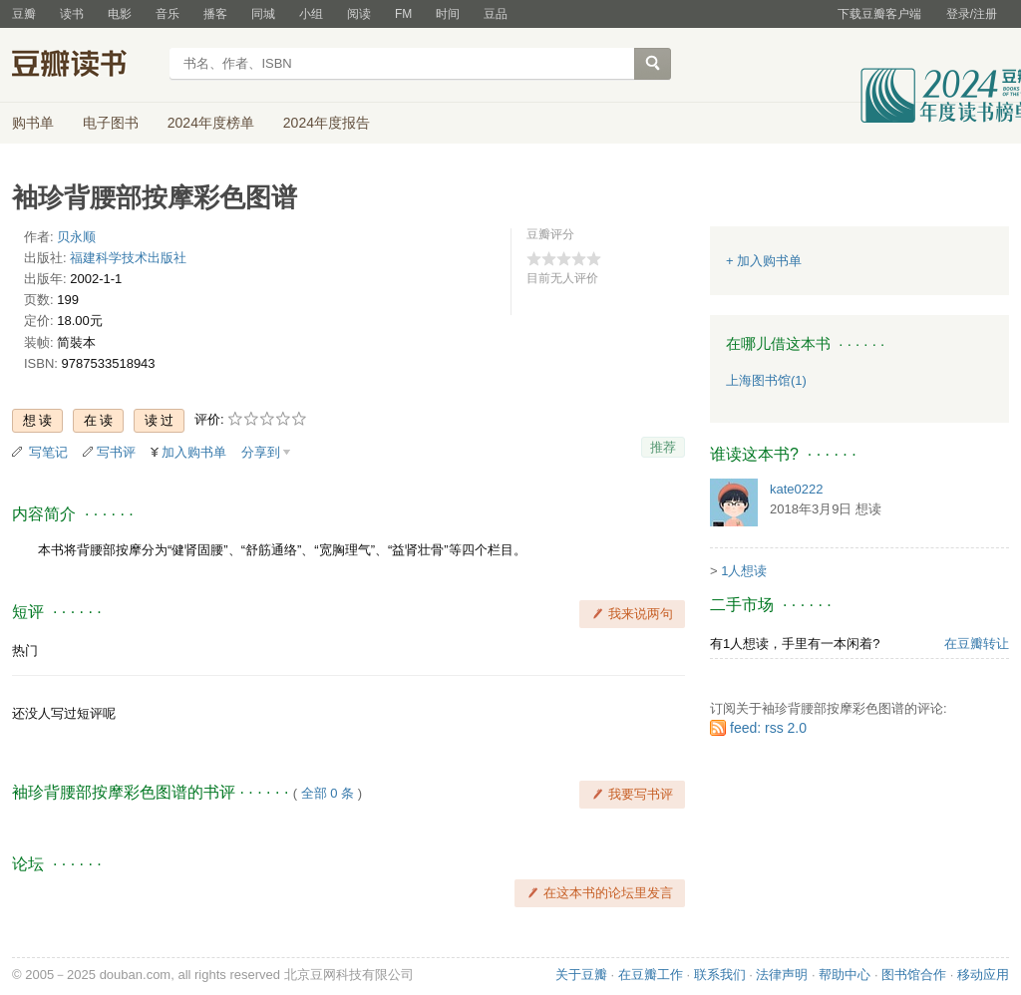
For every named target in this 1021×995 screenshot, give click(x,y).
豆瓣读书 (84, 66)
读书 (72, 14)
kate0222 (797, 489)
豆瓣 (24, 14)
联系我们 (720, 974)
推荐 (663, 447)
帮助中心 (844, 974)
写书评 (116, 452)
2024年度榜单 (211, 123)
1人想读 (744, 570)
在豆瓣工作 (650, 974)
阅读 (359, 14)
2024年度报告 (326, 123)
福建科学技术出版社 (128, 257)
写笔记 (48, 452)
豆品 (496, 14)
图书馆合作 (913, 974)
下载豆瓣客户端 (879, 14)
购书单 (33, 123)
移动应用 (983, 974)
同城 (263, 14)
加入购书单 (194, 452)
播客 (215, 14)
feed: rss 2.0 (768, 728)
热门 (25, 650)
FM (403, 14)
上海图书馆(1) (766, 380)
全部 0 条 (327, 793)
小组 (311, 14)
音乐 (167, 14)
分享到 (260, 452)
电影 (120, 14)
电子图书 (111, 123)
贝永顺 (76, 236)
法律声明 (782, 974)
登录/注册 (971, 14)
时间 (448, 14)
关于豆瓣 (581, 974)
